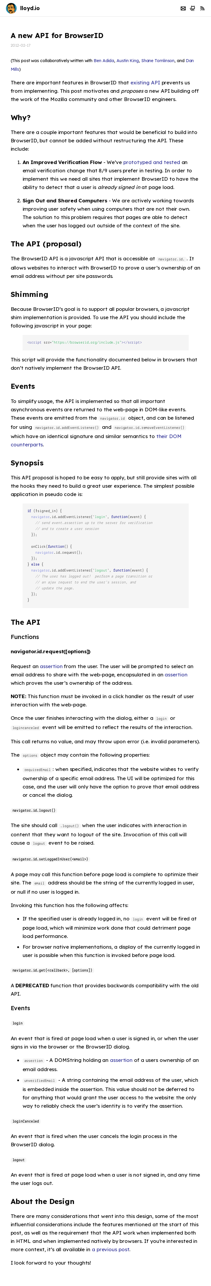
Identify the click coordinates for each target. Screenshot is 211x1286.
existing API (145, 82)
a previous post (111, 1249)
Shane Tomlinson (158, 60)
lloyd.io (30, 8)
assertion (51, 666)
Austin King (127, 60)
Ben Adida (104, 60)
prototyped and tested (151, 162)
